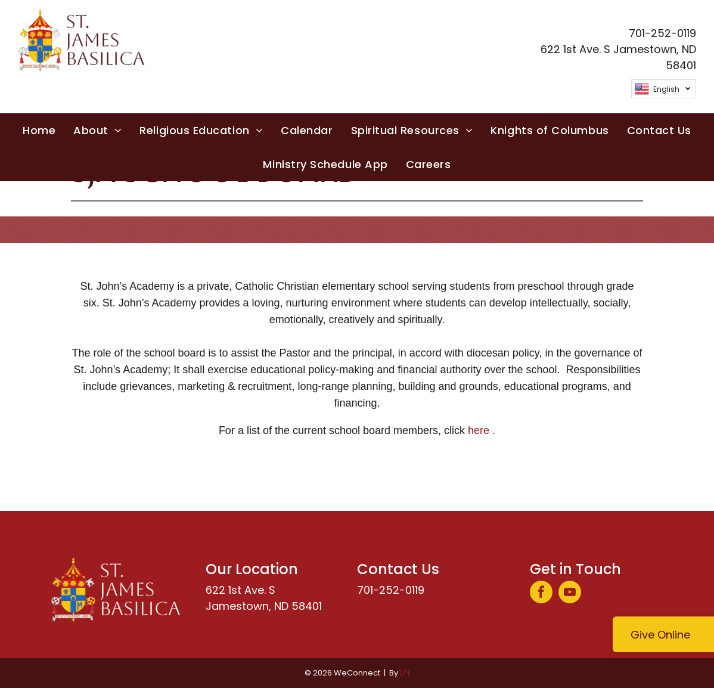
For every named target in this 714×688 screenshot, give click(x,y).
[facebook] (541, 593)
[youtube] (569, 593)
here (478, 430)
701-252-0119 (390, 589)
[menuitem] (39, 130)
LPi (404, 672)
